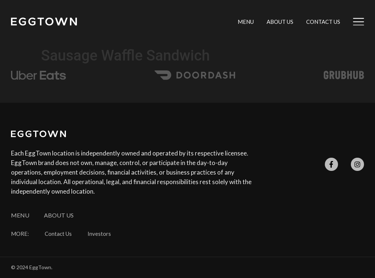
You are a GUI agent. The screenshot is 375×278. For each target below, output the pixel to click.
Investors (99, 234)
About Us (280, 22)
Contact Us (323, 22)
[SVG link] (44, 22)
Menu (246, 22)
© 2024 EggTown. (31, 267)
